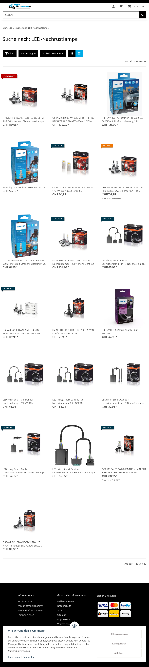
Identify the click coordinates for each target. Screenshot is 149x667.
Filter (9, 53)
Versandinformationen (30, 610)
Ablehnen (119, 653)
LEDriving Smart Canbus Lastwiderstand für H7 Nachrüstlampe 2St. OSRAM (123, 401)
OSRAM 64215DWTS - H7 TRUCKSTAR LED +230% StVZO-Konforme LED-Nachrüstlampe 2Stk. (122, 189)
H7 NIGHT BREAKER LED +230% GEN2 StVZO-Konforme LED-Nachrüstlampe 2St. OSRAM (23, 119)
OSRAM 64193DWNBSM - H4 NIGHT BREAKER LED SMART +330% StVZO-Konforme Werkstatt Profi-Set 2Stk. (22, 331)
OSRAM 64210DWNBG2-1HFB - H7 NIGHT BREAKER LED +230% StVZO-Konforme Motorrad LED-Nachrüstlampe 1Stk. (22, 544)
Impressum (63, 619)
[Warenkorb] (135, 6)
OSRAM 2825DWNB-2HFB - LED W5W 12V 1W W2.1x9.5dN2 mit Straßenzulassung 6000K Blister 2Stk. (72, 189)
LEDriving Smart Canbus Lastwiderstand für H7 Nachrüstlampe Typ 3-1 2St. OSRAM (73, 470)
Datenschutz (64, 605)
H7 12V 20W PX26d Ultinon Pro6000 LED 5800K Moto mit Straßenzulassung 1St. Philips (24, 262)
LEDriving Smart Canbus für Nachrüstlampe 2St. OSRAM (18, 401)
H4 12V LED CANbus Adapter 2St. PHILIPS (120, 331)
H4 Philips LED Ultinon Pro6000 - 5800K (24, 187)
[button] (113, 6)
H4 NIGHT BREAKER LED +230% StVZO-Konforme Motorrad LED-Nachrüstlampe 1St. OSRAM (73, 331)
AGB (59, 610)
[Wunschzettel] (121, 6)
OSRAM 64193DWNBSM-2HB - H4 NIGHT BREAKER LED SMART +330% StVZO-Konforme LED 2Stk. (74, 119)
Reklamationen (65, 601)
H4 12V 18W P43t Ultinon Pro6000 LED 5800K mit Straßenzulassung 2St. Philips (123, 119)
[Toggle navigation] (4, 5)
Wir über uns (25, 601)
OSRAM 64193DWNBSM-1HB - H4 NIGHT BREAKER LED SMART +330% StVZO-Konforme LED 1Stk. (124, 470)
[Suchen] (71, 14)
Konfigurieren (119, 643)
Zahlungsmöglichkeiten (30, 605)
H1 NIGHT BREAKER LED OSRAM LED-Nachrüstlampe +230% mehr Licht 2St (73, 262)
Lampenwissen (26, 614)
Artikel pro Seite (52, 53)
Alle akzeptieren (119, 634)
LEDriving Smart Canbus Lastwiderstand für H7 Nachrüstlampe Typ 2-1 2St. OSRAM (123, 262)
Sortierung (27, 53)
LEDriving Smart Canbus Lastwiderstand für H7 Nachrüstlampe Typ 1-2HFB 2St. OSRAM (24, 470)
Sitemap (61, 614)
